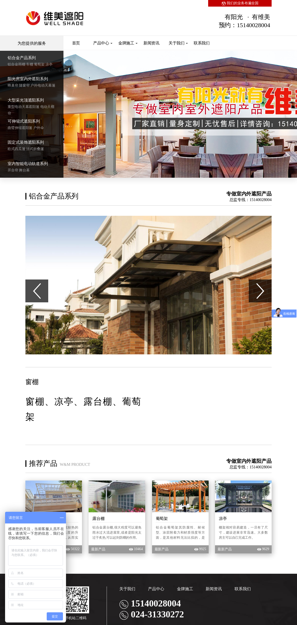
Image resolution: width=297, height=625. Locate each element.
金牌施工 (128, 43)
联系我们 (202, 43)
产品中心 (103, 43)
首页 (76, 43)
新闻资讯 (151, 43)
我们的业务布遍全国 (240, 3)
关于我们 (178, 43)
